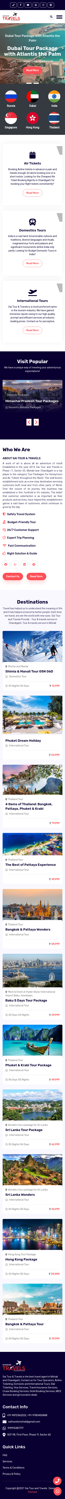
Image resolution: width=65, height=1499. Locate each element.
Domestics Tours (32, 230)
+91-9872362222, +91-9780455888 (25, 1415)
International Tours (32, 301)
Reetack (32, 1492)
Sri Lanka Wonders (20, 1195)
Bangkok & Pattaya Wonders (27, 929)
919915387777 (13, 1428)
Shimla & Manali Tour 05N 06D (29, 671)
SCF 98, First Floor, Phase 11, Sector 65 (27, 1434)
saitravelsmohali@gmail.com (21, 1421)
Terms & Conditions (13, 1467)
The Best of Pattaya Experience (30, 865)
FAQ (5, 1455)
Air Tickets (32, 163)
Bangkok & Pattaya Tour (24, 1324)
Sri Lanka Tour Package (23, 1130)
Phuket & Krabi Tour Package (28, 1065)
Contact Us (12, 576)
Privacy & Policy (11, 1474)
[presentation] (29, 422)
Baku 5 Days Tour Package (26, 1000)
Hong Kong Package (21, 1259)
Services (7, 1461)
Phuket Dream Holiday (23, 741)
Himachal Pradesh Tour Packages (32, 401)
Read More (32, 70)
